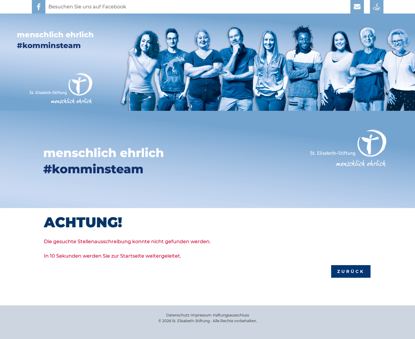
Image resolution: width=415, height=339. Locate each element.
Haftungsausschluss (231, 315)
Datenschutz (177, 315)
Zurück (351, 271)
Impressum (201, 315)
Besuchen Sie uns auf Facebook (87, 7)
